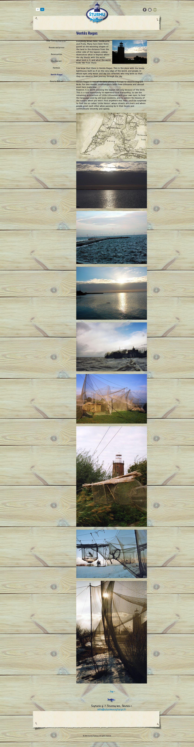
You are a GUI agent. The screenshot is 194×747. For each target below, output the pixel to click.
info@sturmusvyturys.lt (111, 709)
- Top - (111, 691)
